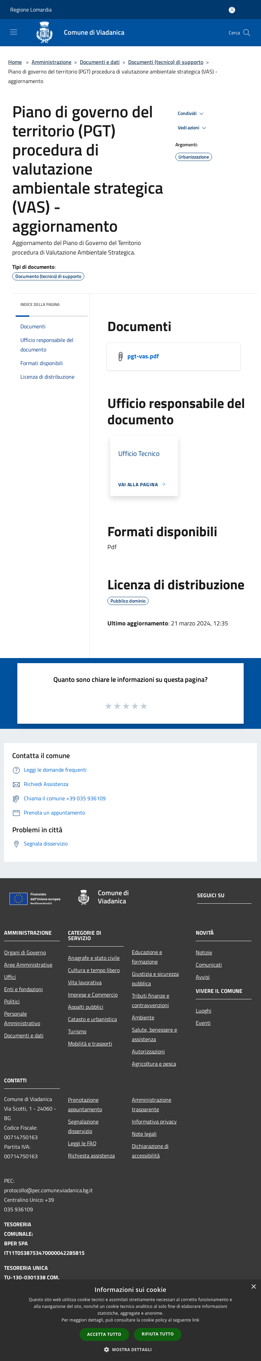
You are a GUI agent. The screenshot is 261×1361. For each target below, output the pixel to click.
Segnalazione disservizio (83, 1126)
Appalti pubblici (85, 1007)
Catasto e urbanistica (92, 1019)
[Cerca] (247, 33)
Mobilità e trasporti (90, 1043)
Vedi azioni (193, 128)
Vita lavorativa (85, 982)
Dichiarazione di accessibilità (150, 1151)
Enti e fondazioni (23, 989)
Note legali (144, 1134)
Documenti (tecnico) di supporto (165, 62)
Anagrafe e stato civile (94, 958)
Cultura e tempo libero (94, 970)
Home (15, 62)
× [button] (253, 1287)
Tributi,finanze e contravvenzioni (150, 1000)
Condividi (192, 114)
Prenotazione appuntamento (85, 1104)
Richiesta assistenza (91, 1155)
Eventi (203, 1023)
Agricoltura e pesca (154, 1064)
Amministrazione (51, 62)
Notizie (204, 952)
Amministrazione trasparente (151, 1104)
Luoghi (203, 1010)
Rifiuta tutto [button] (158, 1334)
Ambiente (143, 1017)
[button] (130, 1349)
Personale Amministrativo (22, 1018)
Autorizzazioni (148, 1051)
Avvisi (203, 977)
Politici (12, 1001)
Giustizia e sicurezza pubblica (155, 978)
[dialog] (130, 1320)
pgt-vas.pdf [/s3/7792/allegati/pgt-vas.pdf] (143, 355)
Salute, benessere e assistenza (154, 1034)
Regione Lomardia (31, 9)
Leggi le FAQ (82, 1143)
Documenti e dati (100, 62)
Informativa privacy (154, 1121)
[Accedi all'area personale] (232, 10)
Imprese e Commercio (93, 994)
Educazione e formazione (147, 957)
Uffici (10, 977)
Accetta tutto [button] (104, 1334)
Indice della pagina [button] (39, 304)
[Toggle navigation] (14, 32)
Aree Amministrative (28, 965)
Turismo (77, 1031)
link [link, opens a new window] (195, 1320)
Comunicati (209, 965)
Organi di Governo (25, 952)
